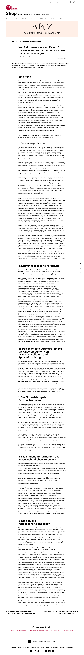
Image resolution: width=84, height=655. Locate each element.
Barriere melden (54, 647)
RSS (38, 647)
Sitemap (27, 647)
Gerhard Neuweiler (24, 57)
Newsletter (33, 647)
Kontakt (43, 647)
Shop (7, 18)
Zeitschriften (12, 18)
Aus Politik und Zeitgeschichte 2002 (36, 18)
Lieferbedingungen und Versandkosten (39, 630)
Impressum (13, 647)
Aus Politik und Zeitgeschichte (22, 18)
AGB (12, 630)
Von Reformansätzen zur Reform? (65, 18)
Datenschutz (21, 647)
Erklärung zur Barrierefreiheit (66, 647)
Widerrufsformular (67, 630)
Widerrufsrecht (55, 630)
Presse (47, 647)
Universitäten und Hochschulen (51, 18)
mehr (64, 2)
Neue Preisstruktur (21, 630)
